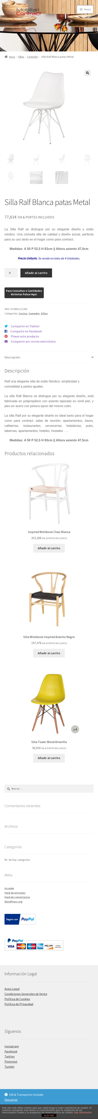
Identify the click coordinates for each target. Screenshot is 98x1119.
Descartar (11, 1100)
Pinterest (11, 1061)
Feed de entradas (15, 893)
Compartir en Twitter (25, 326)
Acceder (9, 888)
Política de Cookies (17, 999)
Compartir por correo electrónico (33, 341)
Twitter (10, 1056)
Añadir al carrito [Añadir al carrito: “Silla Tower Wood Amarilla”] (49, 758)
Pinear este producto (25, 336)
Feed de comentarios (17, 897)
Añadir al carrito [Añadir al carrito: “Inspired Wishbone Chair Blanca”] (49, 548)
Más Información (83, 1112)
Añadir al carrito (36, 273)
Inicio (12, 56)
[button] (87, 73)
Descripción (12, 357)
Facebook (11, 1051)
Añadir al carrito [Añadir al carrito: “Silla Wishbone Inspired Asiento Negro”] (49, 653)
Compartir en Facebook (26, 331)
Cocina (23, 313)
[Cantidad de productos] (11, 272)
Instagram (12, 1046)
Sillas (21, 56)
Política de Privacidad (19, 1004)
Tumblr (10, 1067)
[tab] (49, 357)
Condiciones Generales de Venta (26, 994)
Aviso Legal (12, 989)
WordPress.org (13, 901)
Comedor (32, 56)
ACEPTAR (49, 1115)
